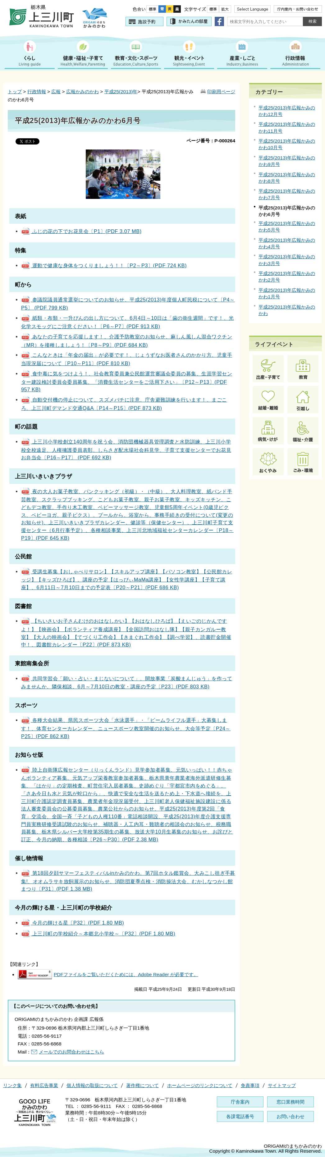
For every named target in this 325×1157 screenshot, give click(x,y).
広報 (56, 91)
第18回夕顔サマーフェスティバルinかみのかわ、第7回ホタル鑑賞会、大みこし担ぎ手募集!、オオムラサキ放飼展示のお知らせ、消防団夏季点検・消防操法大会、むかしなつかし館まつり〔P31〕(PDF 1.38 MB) (128, 881)
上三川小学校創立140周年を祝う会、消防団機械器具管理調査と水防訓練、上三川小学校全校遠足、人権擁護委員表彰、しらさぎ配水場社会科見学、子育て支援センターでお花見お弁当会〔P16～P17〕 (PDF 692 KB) (126, 449)
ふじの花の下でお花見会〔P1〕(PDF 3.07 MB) (81, 231)
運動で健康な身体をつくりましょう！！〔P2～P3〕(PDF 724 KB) (104, 265)
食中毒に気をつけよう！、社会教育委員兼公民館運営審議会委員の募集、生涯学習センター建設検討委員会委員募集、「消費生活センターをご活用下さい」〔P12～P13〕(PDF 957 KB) (126, 381)
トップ (15, 91)
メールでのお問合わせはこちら (71, 1051)
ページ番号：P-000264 (210, 140)
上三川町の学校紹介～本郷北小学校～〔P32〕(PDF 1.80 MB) (98, 933)
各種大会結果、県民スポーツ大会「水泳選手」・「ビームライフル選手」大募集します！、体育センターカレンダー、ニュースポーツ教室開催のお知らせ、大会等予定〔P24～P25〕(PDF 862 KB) (126, 728)
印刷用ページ (221, 91)
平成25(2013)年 (121, 91)
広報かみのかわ (82, 91)
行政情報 (36, 91)
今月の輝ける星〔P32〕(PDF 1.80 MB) (72, 922)
